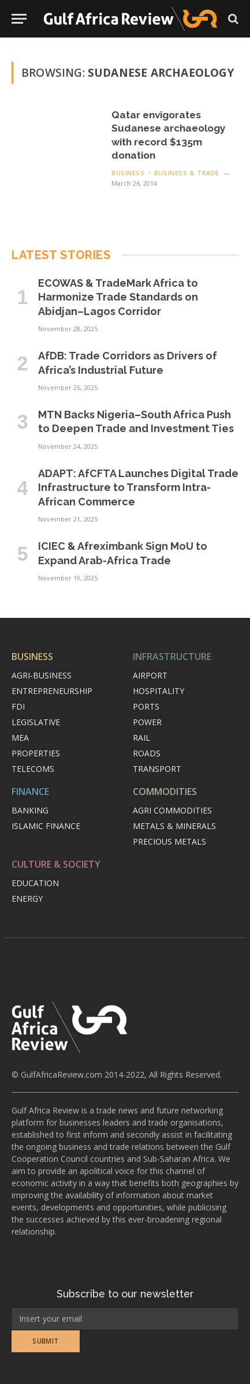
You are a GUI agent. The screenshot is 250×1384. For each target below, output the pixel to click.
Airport (150, 675)
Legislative (36, 722)
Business (32, 656)
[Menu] (19, 19)
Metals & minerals (174, 825)
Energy (27, 898)
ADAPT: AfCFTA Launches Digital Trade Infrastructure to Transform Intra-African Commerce (138, 487)
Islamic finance (46, 825)
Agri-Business (42, 675)
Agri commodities (172, 810)
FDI (18, 706)
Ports (146, 706)
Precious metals (169, 841)
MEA (20, 737)
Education (35, 882)
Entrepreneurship (52, 690)
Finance (30, 791)
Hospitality (158, 690)
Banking (30, 810)
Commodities (165, 791)
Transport (157, 768)
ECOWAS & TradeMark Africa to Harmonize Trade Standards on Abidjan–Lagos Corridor (118, 297)
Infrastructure (172, 656)
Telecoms (33, 768)
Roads (147, 753)
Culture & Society (56, 864)
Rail (141, 737)
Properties (36, 753)
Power (147, 722)
